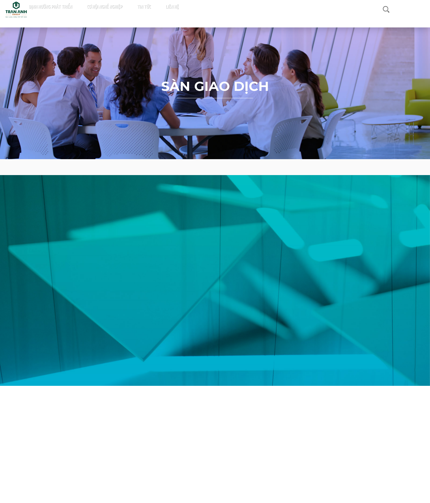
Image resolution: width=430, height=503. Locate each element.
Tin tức (337, 16)
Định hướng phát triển (260, 16)
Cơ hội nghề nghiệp (306, 16)
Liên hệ (357, 16)
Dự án (128, 16)
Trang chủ (111, 16)
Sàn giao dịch (215, 167)
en (420, 16)
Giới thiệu (150, 16)
